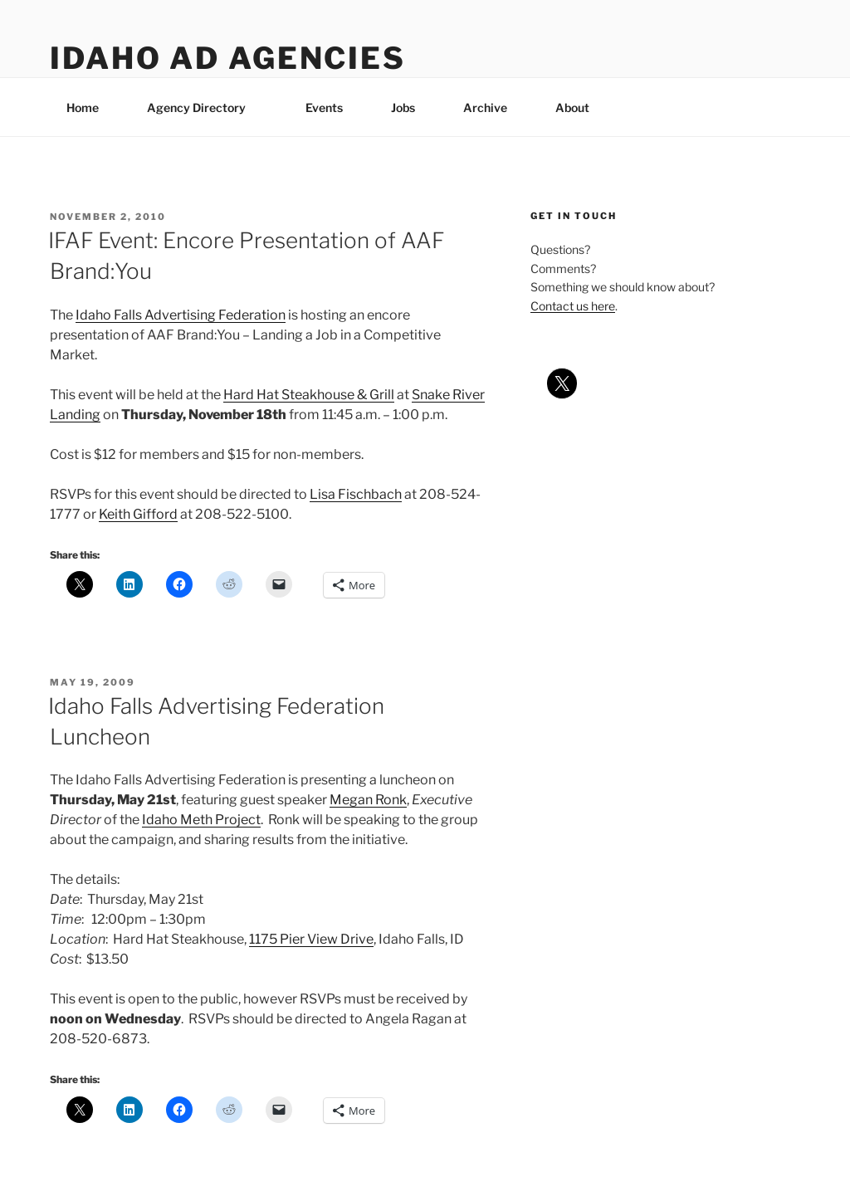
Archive (485, 107)
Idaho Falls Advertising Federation (181, 315)
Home (82, 107)
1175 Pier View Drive (311, 939)
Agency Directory (204, 107)
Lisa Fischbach (356, 494)
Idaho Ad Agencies (228, 58)
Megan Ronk (368, 800)
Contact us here (572, 306)
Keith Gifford (138, 514)
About (580, 107)
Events (324, 107)
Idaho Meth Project (201, 820)
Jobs (403, 107)
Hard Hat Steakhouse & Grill (308, 395)
